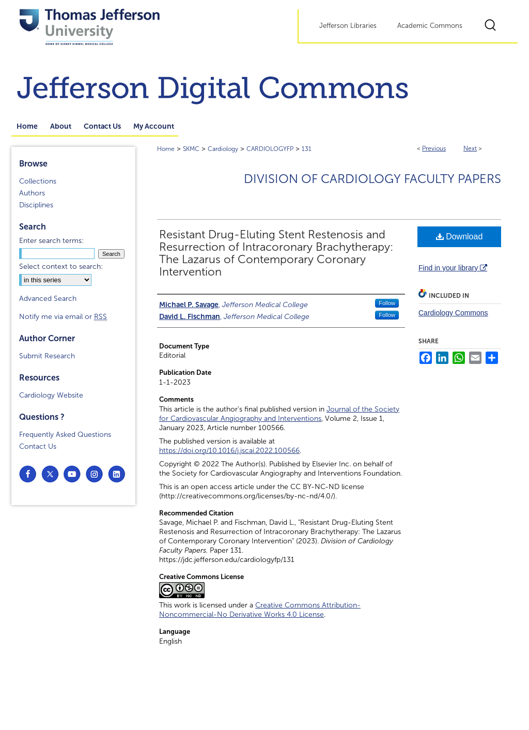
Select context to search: (61, 266)
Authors (32, 193)
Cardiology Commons (453, 313)
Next (470, 148)
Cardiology (223, 149)
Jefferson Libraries (348, 25)
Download (459, 236)
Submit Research (47, 356)
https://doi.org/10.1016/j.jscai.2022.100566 (229, 450)
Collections (37, 181)
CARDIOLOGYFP (269, 149)
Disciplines (36, 205)
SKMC (191, 149)
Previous (434, 148)
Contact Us (37, 446)
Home (166, 149)
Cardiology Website (51, 395)
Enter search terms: (51, 241)
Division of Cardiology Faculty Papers (372, 179)
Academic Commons (429, 25)
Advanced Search (47, 298)
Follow (387, 303)
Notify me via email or (63, 317)
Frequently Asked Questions (65, 434)
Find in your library (452, 268)
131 (307, 149)
